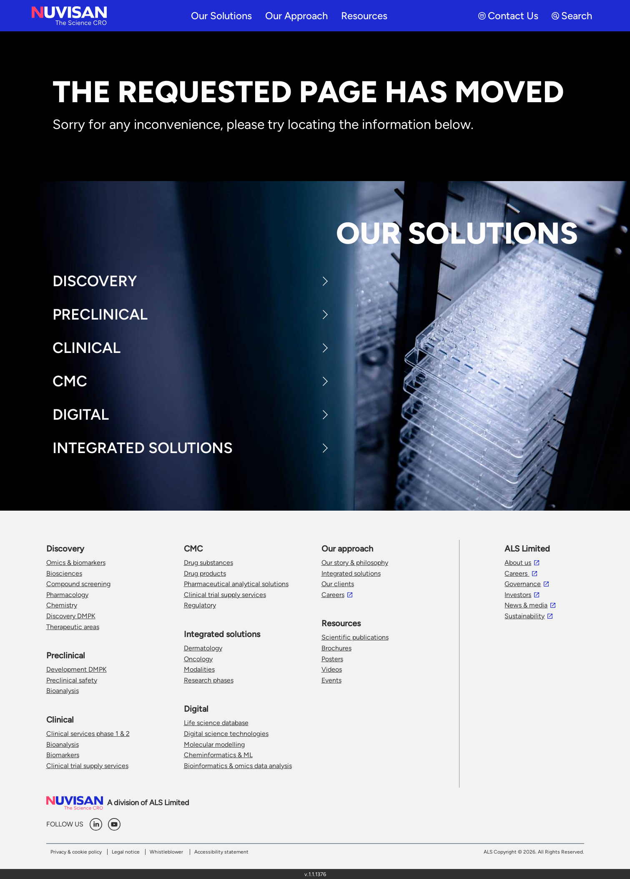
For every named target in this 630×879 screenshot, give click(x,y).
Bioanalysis (62, 691)
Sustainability (525, 616)
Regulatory (200, 605)
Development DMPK (76, 669)
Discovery (95, 281)
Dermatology (203, 648)
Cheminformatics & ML (218, 755)
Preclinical (100, 314)
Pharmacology (67, 595)
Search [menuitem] (572, 16)
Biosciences (64, 573)
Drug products (205, 573)
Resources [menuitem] (364, 16)
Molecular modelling (214, 744)
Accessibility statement (221, 852)
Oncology (198, 659)
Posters (332, 659)
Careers (332, 595)
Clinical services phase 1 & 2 (88, 734)
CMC (70, 381)
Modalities (199, 669)
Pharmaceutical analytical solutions (236, 584)
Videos (331, 669)
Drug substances (208, 563)
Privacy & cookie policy (76, 852)
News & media (526, 605)
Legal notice (126, 852)
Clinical (86, 348)
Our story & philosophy (354, 563)
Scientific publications (355, 637)
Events (331, 680)
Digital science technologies (226, 734)
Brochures (336, 648)
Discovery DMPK (70, 616)
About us (518, 563)
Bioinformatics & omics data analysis (238, 766)
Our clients (337, 584)
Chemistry (61, 605)
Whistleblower (166, 852)
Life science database (216, 723)
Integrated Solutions (143, 448)
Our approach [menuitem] (296, 16)
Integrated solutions (351, 573)
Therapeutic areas (72, 627)
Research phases (208, 680)
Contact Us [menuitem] (508, 16)
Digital (81, 414)
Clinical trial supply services (87, 766)
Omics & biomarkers (75, 563)
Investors (518, 595)
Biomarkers (62, 755)
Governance (523, 584)
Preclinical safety (71, 680)
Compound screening (78, 584)
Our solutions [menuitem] (221, 16)
